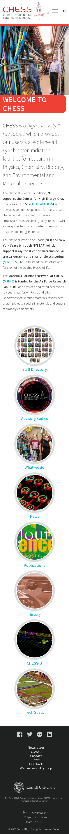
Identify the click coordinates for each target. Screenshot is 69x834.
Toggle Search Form (64, 11)
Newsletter (36, 748)
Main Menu (55, 11)
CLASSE (36, 752)
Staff (36, 760)
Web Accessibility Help (36, 768)
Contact (36, 756)
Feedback (36, 764)
